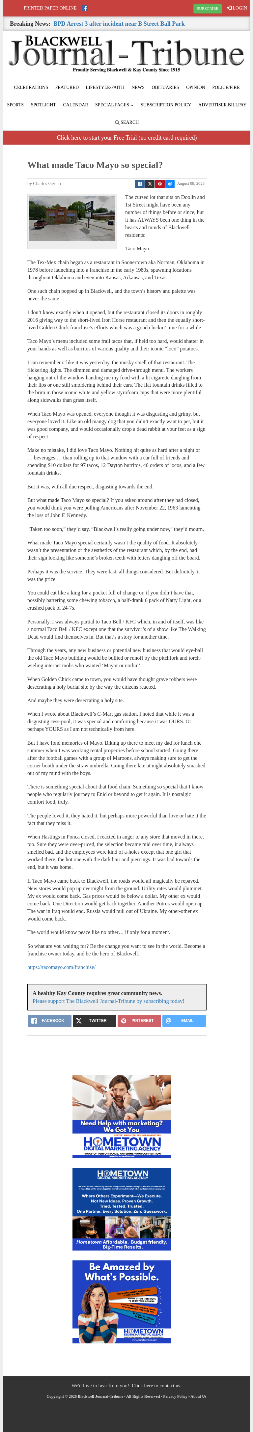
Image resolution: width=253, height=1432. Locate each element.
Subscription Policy (166, 104)
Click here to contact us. (157, 1385)
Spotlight (43, 104)
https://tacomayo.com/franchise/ (61, 967)
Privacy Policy (175, 1396)
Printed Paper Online (50, 8)
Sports (15, 104)
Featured (67, 87)
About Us (198, 1396)
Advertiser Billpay (222, 104)
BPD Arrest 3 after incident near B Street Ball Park (119, 23)
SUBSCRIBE (207, 8)
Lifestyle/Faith (105, 87)
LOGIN (237, 8)
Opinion (195, 87)
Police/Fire (225, 87)
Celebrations (31, 87)
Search (127, 122)
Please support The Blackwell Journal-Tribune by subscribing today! (108, 1001)
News (138, 87)
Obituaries (165, 87)
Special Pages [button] (114, 104)
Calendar (75, 104)
